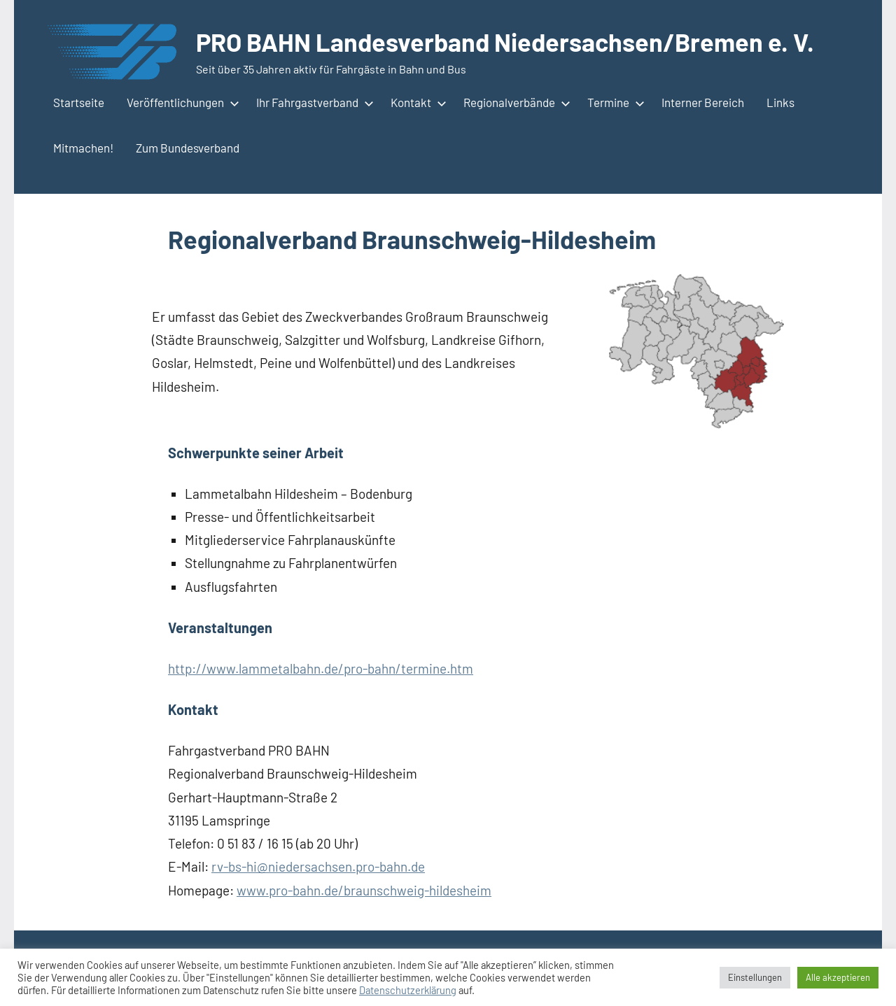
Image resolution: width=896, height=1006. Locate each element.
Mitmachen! (83, 148)
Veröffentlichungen (180, 102)
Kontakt (416, 102)
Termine (613, 102)
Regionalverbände (514, 102)
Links (780, 102)
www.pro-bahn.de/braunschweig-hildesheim (364, 890)
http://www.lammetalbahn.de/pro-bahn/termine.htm (320, 668)
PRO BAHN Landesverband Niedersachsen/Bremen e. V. (505, 42)
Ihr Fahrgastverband (312, 102)
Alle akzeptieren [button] (838, 977)
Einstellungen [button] (755, 977)
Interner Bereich (703, 102)
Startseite (78, 102)
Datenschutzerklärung (407, 990)
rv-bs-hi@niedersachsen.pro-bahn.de (318, 866)
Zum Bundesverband (187, 148)
